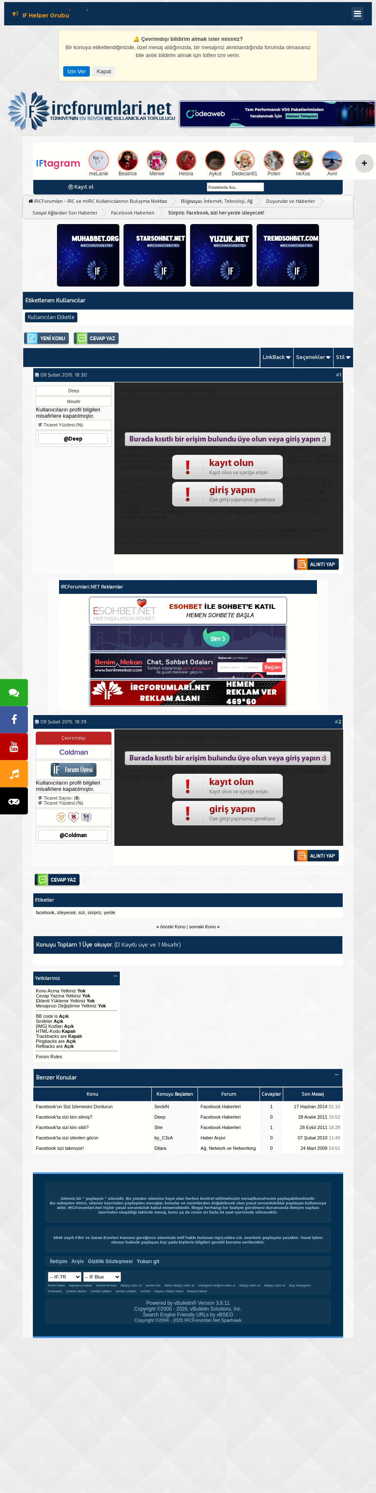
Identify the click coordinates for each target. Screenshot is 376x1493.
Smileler (44, 1021)
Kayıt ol (84, 187)
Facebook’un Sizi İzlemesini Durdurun (74, 1106)
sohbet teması (106, 1285)
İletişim (296, 1207)
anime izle (153, 1285)
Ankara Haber (197, 1291)
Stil (340, 357)
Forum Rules (49, 1056)
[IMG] (41, 1026)
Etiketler (44, 900)
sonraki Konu (202, 926)
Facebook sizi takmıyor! (60, 1148)
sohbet (146, 1291)
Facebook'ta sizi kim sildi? (62, 1127)
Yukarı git (148, 1261)
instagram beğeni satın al (216, 1285)
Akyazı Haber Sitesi (169, 1291)
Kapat (103, 71)
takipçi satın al (131, 1285)
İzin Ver (76, 71)
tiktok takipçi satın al (179, 1285)
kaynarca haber (80, 1285)
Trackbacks (47, 1036)
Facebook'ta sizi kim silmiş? (64, 1116)
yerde (110, 912)
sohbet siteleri (76, 1291)
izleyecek (66, 912)
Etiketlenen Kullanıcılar (55, 300)
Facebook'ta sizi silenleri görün (67, 1137)
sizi (81, 912)
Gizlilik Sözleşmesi (110, 1261)
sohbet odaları (100, 1291)
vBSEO (225, 1315)
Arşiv (78, 1261)
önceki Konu (173, 926)
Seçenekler (310, 357)
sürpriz (94, 912)
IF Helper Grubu (45, 16)
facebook (45, 912)
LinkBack (274, 357)
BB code (44, 1016)
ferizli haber (56, 1285)
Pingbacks (46, 1041)
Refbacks (45, 1046)
